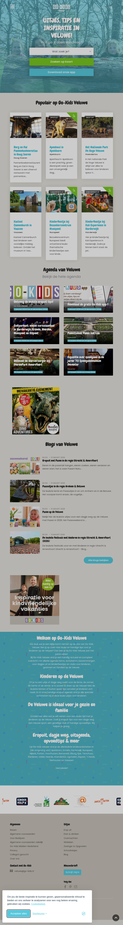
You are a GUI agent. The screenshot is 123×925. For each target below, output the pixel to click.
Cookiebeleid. (38, 904)
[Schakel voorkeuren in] (39, 913)
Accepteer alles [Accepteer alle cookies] (18, 913)
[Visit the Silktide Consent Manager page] (83, 913)
